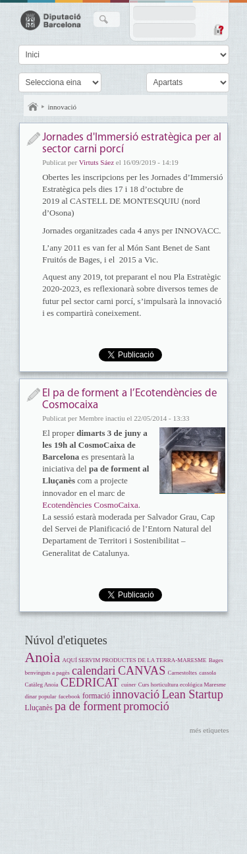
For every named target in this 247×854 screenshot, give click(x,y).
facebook (69, 696)
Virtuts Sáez (96, 162)
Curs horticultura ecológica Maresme (182, 684)
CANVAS (141, 670)
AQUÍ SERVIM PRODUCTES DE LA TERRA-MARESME (134, 660)
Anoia (43, 657)
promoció (146, 706)
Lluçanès (39, 708)
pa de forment (88, 706)
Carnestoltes (182, 672)
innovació (62, 107)
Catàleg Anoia (42, 684)
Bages (216, 660)
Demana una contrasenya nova (218, 30)
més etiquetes (209, 730)
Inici (33, 107)
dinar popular (41, 696)
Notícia (33, 139)
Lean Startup (192, 694)
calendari (94, 670)
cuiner (128, 684)
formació (96, 696)
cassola (207, 672)
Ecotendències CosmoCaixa (90, 505)
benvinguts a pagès (47, 672)
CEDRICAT (90, 682)
